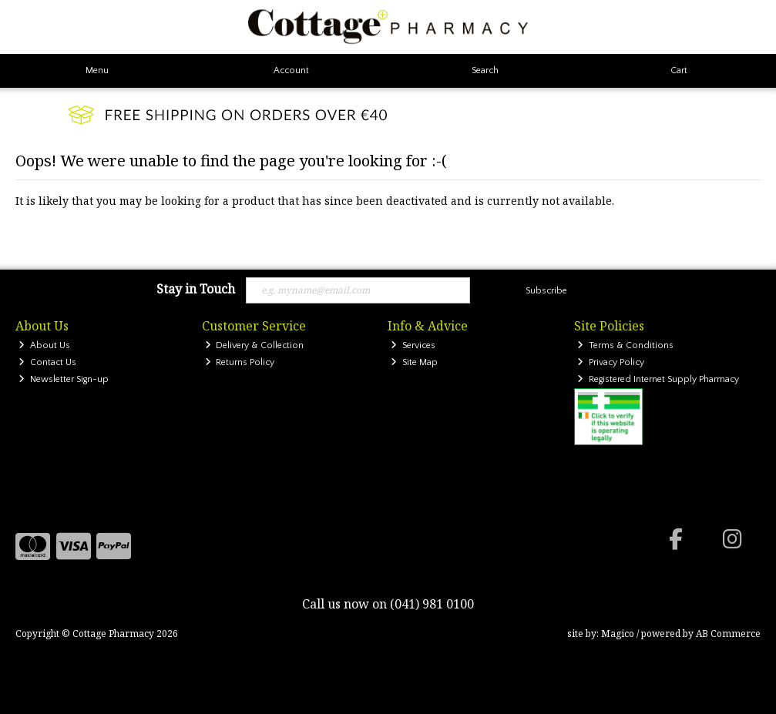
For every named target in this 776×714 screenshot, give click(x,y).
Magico (617, 633)
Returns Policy (240, 362)
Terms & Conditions (625, 345)
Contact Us (47, 362)
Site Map (414, 362)
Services (413, 345)
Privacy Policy (610, 362)
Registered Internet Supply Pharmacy (658, 379)
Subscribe (546, 291)
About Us (44, 345)
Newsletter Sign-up (63, 379)
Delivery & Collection (254, 345)
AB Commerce (728, 633)
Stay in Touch (195, 289)
